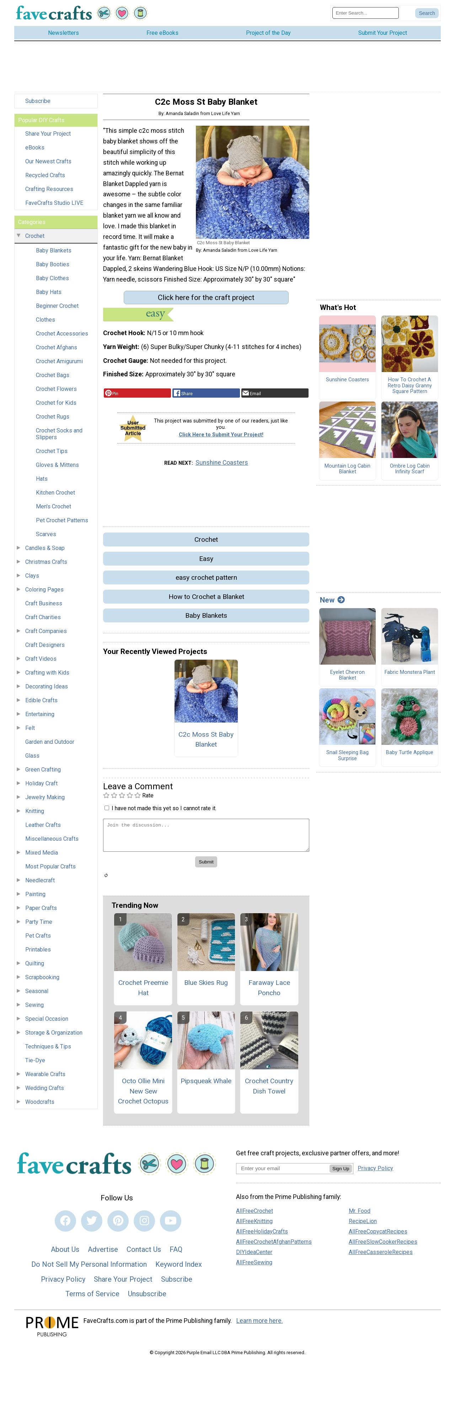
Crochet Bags (52, 379)
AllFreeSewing (254, 1266)
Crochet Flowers (56, 392)
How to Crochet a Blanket (206, 600)
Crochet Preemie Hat (143, 991)
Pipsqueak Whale (206, 1084)
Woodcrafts (39, 1105)
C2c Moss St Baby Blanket (206, 743)
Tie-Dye (35, 1064)
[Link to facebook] (65, 1224)
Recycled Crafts (45, 179)
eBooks (34, 151)
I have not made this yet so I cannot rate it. (164, 811)
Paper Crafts (41, 912)
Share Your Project (48, 137)
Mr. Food (359, 1214)
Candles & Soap (45, 552)
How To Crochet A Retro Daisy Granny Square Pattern (410, 389)
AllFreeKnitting (254, 1224)
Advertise (103, 1253)
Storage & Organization (53, 1036)
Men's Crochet (53, 510)
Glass (32, 759)
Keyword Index (178, 1268)
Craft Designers (45, 648)
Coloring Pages (44, 593)
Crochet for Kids (56, 406)
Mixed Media (41, 856)
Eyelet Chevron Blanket (347, 679)
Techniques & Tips (48, 1050)
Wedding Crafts (44, 1092)
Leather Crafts (43, 828)
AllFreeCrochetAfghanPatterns (274, 1245)
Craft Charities (43, 621)
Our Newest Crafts (48, 165)
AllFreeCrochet (254, 1214)
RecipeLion (363, 1224)
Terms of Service (92, 1297)
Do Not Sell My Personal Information (89, 1268)
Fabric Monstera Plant (410, 676)
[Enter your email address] (282, 1172)
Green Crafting (43, 773)
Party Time (38, 925)
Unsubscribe (147, 1297)
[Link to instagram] (144, 1224)
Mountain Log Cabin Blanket (347, 473)
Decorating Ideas (46, 690)
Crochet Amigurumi (59, 365)
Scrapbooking (42, 981)
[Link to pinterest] (118, 1224)
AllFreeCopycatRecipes (378, 1235)
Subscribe (37, 105)
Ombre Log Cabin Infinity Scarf (410, 473)
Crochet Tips (52, 455)
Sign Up (340, 1172)
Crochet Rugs (52, 420)
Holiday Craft (41, 787)
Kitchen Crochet (55, 496)
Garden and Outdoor (49, 745)
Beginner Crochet (57, 309)
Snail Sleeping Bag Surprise (347, 759)
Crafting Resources (49, 193)
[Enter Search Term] (365, 15)
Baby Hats (48, 296)
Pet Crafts (38, 939)
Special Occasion (46, 1022)
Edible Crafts (41, 704)
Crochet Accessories (62, 337)
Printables (38, 953)
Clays (32, 579)
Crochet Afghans (56, 351)
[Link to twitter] (91, 1224)
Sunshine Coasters (222, 466)
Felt (30, 732)
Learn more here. (259, 1324)
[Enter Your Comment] (206, 838)
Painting (35, 898)
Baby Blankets (53, 254)
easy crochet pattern (206, 581)
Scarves (46, 538)
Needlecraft (40, 884)
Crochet (34, 239)
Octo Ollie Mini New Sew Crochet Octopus (143, 1094)
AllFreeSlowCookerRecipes (383, 1245)
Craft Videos (41, 662)
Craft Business (43, 607)
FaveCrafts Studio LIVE (54, 206)
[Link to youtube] (170, 1224)
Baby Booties (52, 268)
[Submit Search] (427, 15)
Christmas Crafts (46, 565)
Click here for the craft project (206, 301)
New (332, 604)
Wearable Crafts (45, 1078)
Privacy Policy (63, 1282)
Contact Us (144, 1253)
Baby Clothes (52, 282)
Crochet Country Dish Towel (269, 1089)
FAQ (176, 1253)
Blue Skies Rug (206, 986)
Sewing (34, 1008)
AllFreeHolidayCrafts (262, 1235)
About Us (65, 1253)
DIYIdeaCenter (254, 1255)
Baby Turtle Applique (409, 756)
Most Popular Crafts (50, 870)
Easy (206, 562)
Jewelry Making (45, 801)
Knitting (34, 815)
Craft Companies (46, 635)
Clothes (45, 323)
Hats (42, 482)
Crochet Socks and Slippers (59, 438)
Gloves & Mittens (57, 468)
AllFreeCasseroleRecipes (381, 1255)
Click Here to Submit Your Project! (221, 438)
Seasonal (36, 995)
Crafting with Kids (47, 676)
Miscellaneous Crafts (52, 842)
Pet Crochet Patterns (62, 524)
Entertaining (39, 718)
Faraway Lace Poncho (269, 991)
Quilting (34, 967)
